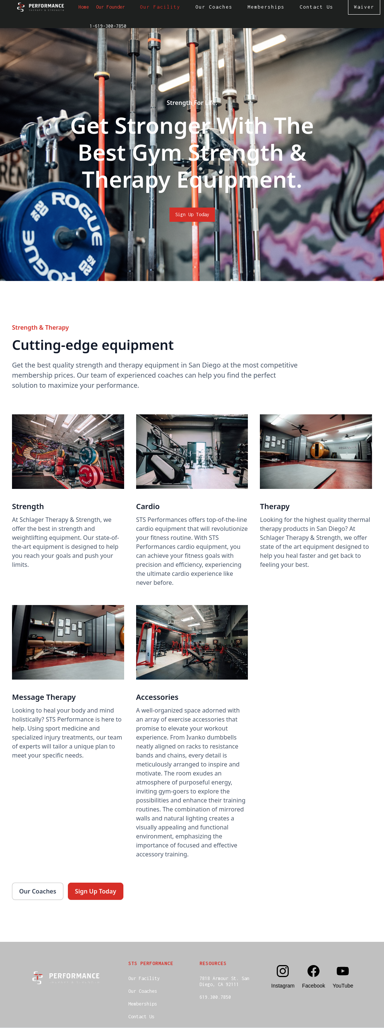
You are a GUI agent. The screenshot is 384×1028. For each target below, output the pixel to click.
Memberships (142, 1004)
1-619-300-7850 (108, 26)
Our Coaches (142, 991)
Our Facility (144, 978)
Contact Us (141, 1016)
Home (83, 7)
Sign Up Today (192, 214)
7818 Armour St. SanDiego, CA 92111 (224, 981)
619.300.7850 (215, 997)
